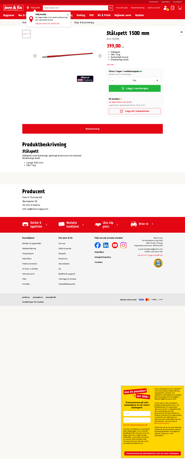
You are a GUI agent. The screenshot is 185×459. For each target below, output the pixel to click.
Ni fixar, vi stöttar (30, 269)
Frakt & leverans (29, 264)
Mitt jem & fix (28, 274)
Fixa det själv (122, 8)
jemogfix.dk (51, 297)
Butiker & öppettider (31, 243)
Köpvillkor (27, 259)
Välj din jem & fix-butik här (47, 23)
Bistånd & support (66, 274)
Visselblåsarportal (66, 284)
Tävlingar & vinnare (67, 279)
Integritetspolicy (103, 257)
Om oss (61, 243)
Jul (59, 269)
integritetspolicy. (163, 423)
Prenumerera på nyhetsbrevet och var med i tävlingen (152, 453)
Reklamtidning (137, 8)
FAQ (24, 279)
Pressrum (62, 259)
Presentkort (153, 2)
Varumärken (64, 264)
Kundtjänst (177, 2)
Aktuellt (62, 253)
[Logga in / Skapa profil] (165, 8)
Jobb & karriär (153, 8)
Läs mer (110, 64)
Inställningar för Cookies (33, 302)
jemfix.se (26, 297)
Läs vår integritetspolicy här (135, 425)
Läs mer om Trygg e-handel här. (150, 255)
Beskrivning (92, 129)
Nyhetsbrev (166, 2)
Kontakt (26, 284)
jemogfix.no (38, 297)
